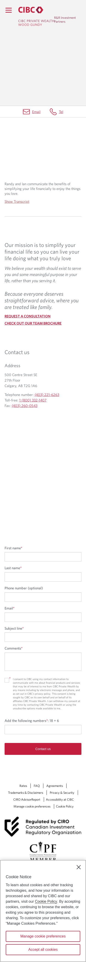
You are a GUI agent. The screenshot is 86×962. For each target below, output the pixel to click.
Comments (13, 648)
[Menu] (8, 10)
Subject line (14, 628)
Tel (61, 112)
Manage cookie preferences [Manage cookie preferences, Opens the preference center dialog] (43, 936)
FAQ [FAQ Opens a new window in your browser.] (37, 786)
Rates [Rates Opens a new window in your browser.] (23, 786)
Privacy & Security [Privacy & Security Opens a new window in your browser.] (62, 792)
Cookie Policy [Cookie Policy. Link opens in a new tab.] (65, 806)
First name (13, 548)
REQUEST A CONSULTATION (27, 316)
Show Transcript (17, 201)
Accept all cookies (43, 949)
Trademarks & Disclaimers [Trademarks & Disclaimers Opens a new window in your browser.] (25, 792)
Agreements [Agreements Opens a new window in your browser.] (54, 786)
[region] (43, 911)
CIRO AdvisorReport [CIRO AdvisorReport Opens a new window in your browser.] (26, 799)
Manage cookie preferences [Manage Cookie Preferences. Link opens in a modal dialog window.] (32, 806)
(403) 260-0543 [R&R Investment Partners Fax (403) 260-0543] (24, 406)
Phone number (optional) (24, 588)
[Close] (78, 867)
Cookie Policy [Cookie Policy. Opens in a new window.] (46, 901)
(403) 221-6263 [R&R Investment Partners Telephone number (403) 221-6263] (47, 395)
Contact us (43, 749)
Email (36, 112)
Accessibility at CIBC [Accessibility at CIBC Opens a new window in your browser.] (60, 799)
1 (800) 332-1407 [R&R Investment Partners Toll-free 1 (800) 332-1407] (33, 400)
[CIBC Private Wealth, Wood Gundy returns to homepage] (36, 16)
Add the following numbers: (32, 720)
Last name (13, 568)
